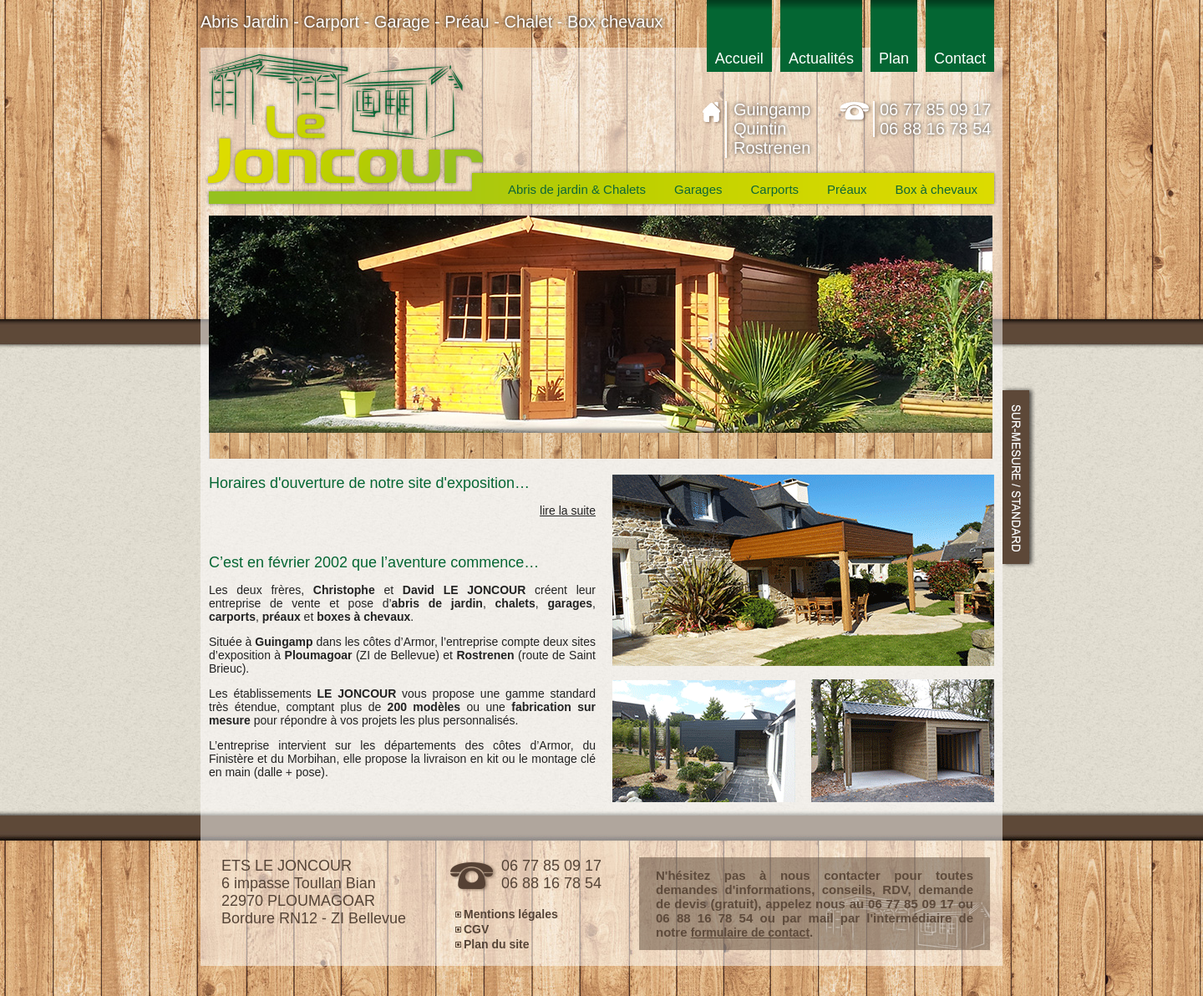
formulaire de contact (750, 932)
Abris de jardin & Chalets (577, 189)
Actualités (821, 58)
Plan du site (497, 944)
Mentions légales (511, 913)
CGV (476, 928)
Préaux (847, 189)
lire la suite (568, 510)
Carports (775, 189)
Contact (960, 58)
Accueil (739, 58)
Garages (698, 189)
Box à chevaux (936, 189)
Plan (894, 58)
